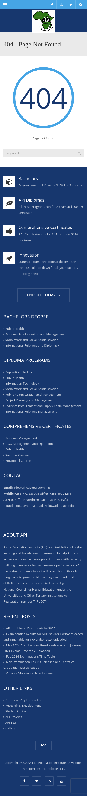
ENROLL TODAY (43, 295)
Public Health (14, 328)
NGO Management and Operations (29, 444)
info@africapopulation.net (31, 487)
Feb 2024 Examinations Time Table (30, 656)
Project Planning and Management (29, 400)
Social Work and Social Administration (31, 340)
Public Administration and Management (33, 394)
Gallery (10, 728)
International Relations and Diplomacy (32, 345)
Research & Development (23, 705)
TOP (43, 745)
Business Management (21, 438)
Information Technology (22, 383)
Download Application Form (24, 700)
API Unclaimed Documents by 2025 (30, 628)
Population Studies (18, 372)
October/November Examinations (29, 673)
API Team (12, 722)
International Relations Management (31, 411)
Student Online (15, 711)
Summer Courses (17, 455)
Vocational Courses (18, 461)
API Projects (13, 717)
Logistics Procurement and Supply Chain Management (43, 406)
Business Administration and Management (35, 334)
